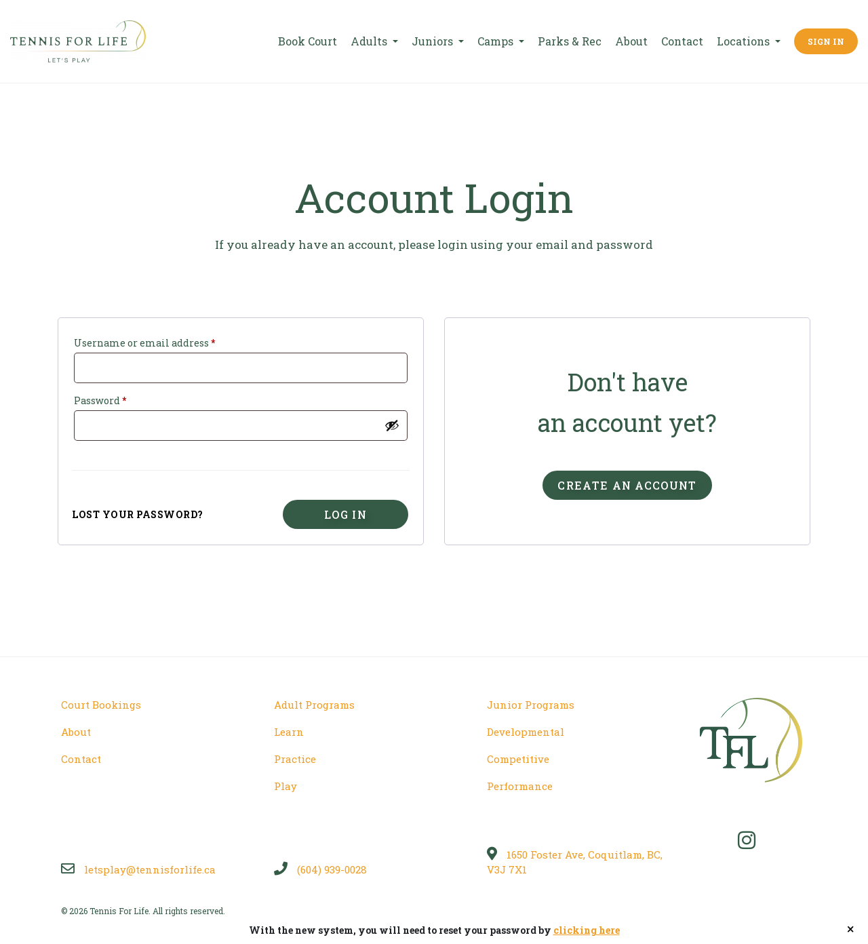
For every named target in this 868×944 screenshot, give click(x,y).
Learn (289, 732)
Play (285, 786)
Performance (520, 786)
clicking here (586, 930)
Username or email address (144, 342)
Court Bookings (101, 704)
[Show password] (391, 425)
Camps (496, 41)
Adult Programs (314, 704)
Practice (295, 759)
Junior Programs (530, 704)
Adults (370, 41)
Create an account (626, 485)
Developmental (525, 732)
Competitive (518, 759)
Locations (744, 41)
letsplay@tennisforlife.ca (138, 869)
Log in (345, 514)
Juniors (434, 41)
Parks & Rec (569, 41)
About (631, 41)
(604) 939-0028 (320, 869)
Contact (682, 41)
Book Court (307, 41)
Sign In (826, 41)
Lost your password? (137, 514)
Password (100, 400)
